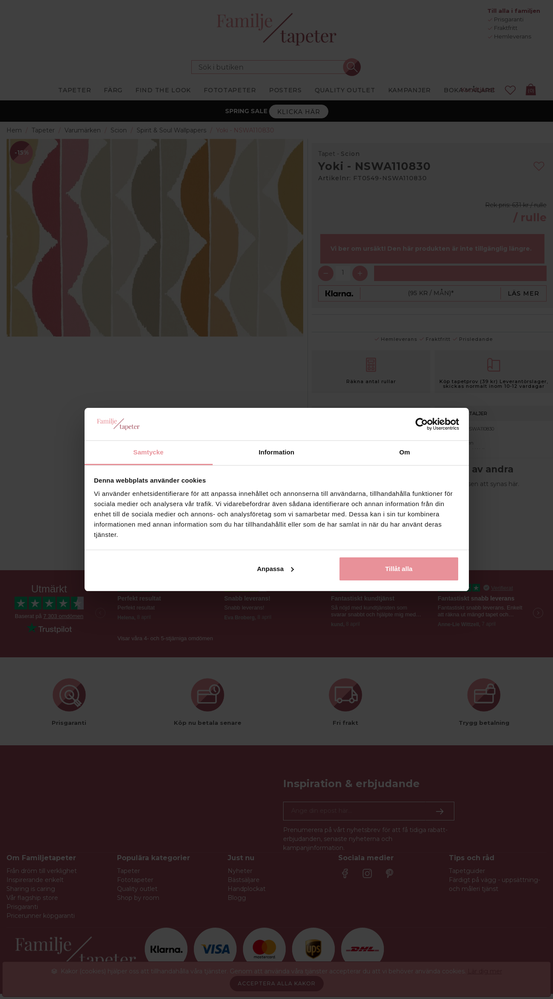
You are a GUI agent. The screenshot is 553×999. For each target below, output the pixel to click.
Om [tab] (404, 452)
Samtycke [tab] (148, 452)
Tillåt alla (399, 568)
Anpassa (275, 568)
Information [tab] (277, 452)
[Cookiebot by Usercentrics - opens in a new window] (421, 424)
